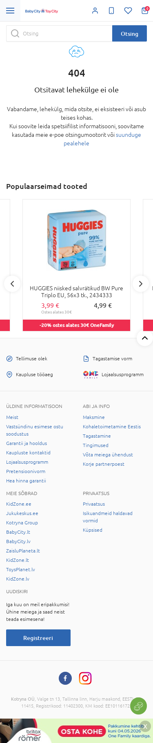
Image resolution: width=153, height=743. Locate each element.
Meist (12, 417)
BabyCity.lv (18, 541)
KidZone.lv (17, 579)
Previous (12, 284)
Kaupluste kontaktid (28, 453)
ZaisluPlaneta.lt (23, 551)
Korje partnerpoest (103, 464)
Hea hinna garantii (26, 481)
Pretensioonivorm (25, 471)
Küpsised (92, 530)
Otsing (129, 33)
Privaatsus (94, 504)
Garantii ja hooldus (26, 443)
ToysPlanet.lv (20, 569)
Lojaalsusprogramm (27, 462)
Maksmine (94, 417)
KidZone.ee (18, 504)
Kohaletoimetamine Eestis (112, 427)
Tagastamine (97, 436)
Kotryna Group (22, 523)
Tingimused (96, 445)
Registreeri (38, 637)
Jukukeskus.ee (22, 513)
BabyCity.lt (18, 532)
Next (141, 284)
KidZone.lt (17, 560)
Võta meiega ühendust (108, 455)
